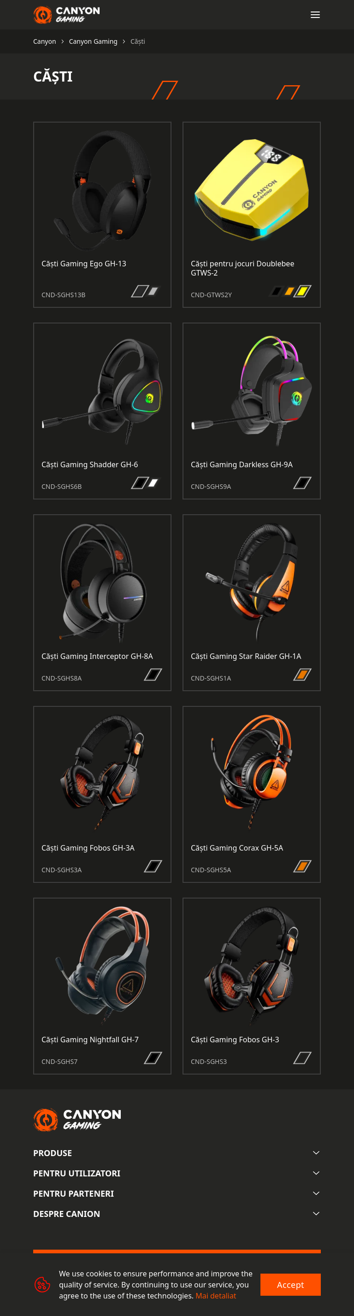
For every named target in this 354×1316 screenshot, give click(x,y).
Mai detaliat (215, 1296)
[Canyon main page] (66, 15)
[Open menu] (315, 14)
